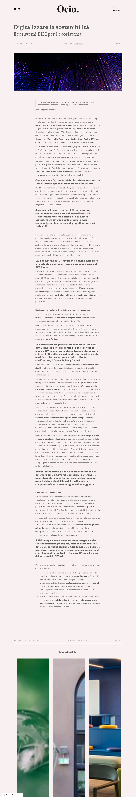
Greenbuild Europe (54, 187)
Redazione (78, 43)
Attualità (28, 43)
